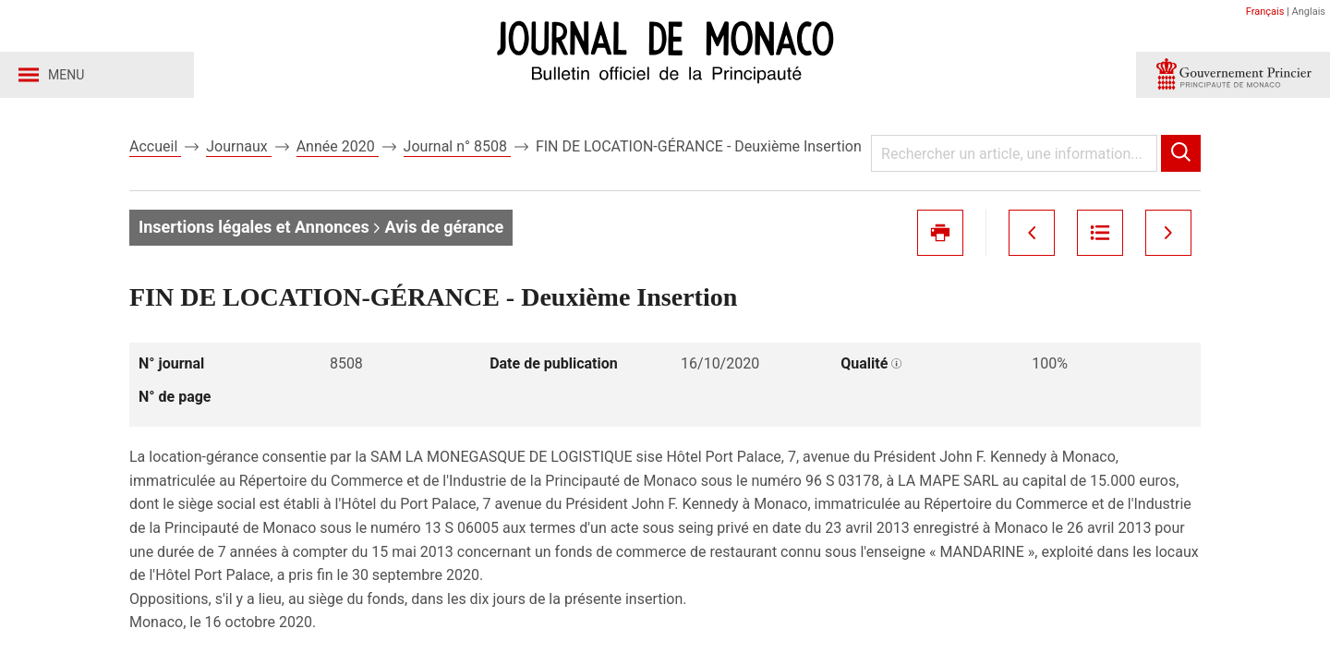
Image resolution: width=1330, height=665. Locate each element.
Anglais (1308, 12)
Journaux (238, 146)
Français (1265, 12)
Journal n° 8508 (457, 146)
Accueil (155, 146)
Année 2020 (337, 146)
